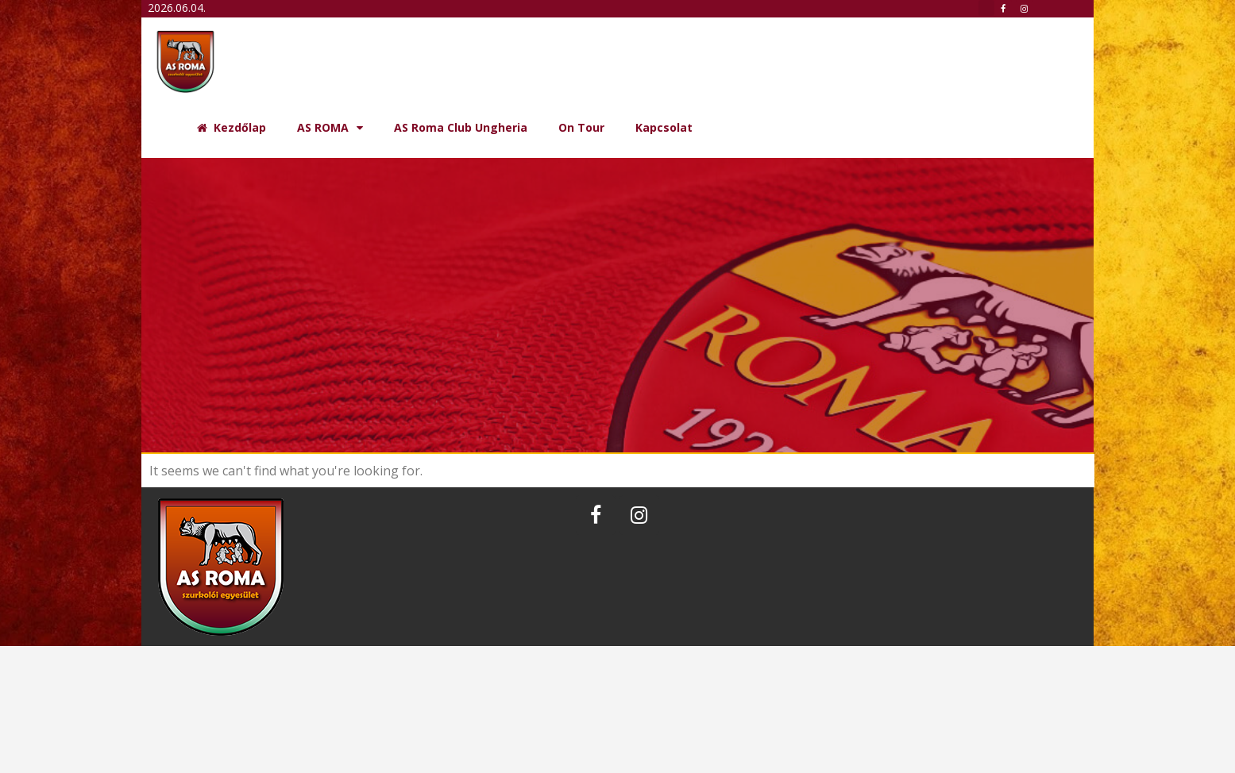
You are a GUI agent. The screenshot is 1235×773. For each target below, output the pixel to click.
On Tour (581, 127)
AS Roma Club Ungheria (460, 127)
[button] (986, 8)
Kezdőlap (231, 127)
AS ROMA (330, 127)
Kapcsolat (664, 127)
